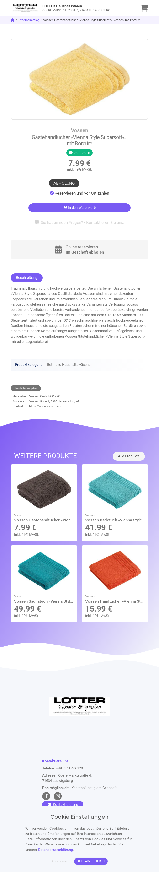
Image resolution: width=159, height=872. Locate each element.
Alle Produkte (128, 456)
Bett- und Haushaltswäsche (68, 365)
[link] (62, 8)
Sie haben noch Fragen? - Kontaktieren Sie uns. (79, 222)
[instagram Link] (58, 796)
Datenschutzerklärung (55, 850)
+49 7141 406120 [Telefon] (69, 768)
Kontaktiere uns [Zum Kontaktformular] (63, 804)
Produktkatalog (29, 20)
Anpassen (59, 861)
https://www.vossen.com (46, 406)
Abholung (64, 183)
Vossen (79, 130)
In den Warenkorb (79, 208)
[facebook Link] (46, 796)
